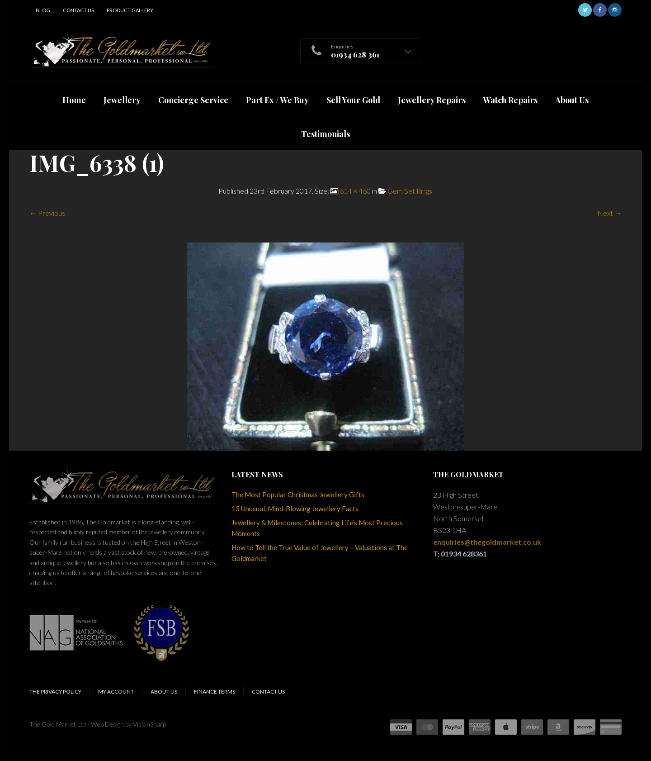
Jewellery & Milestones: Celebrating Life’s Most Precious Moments (317, 527)
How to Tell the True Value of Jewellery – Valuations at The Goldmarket (319, 552)
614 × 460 (355, 190)
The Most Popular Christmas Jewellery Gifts (297, 494)
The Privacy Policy (55, 691)
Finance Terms (214, 691)
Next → (609, 213)
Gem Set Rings (409, 190)
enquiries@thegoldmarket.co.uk (487, 541)
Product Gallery (130, 10)
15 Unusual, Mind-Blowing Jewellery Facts (295, 508)
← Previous (47, 213)
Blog (43, 10)
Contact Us (78, 10)
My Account (116, 691)
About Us (164, 691)
